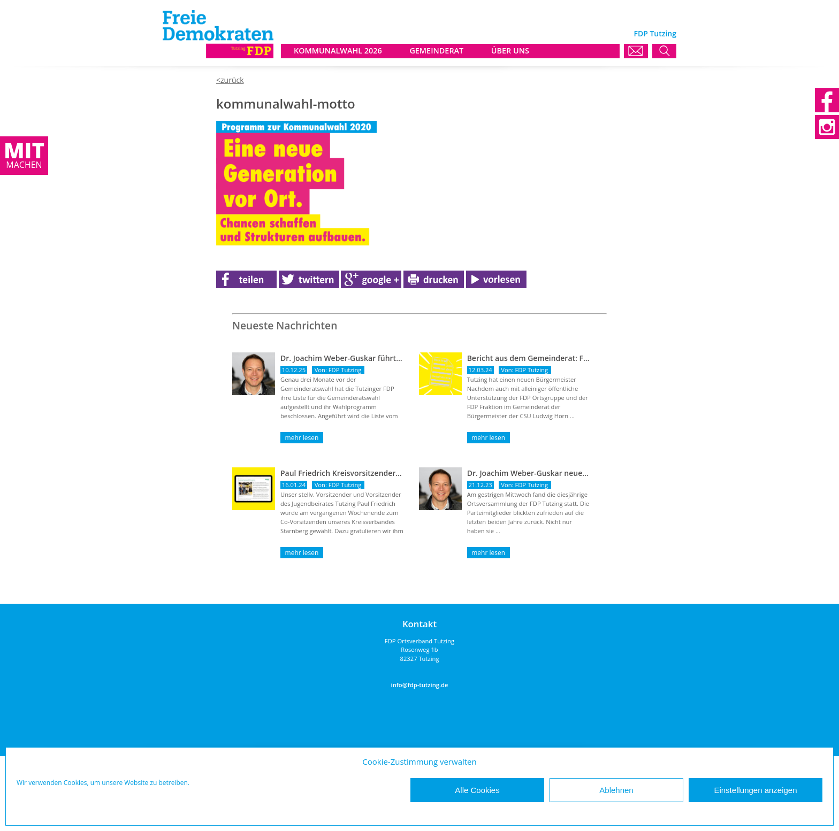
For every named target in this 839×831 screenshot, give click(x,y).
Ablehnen (616, 790)
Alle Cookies (477, 790)
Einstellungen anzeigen (755, 790)
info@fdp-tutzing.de (419, 685)
